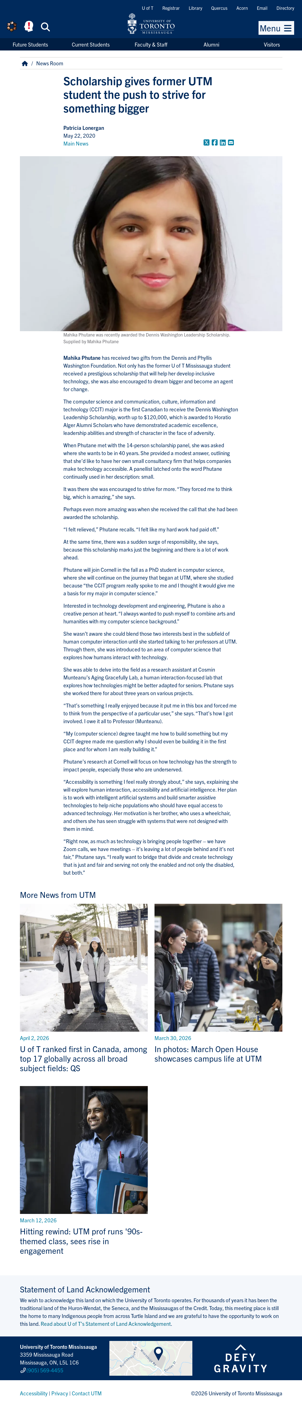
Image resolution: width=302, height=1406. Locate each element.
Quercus (219, 8)
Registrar (171, 8)
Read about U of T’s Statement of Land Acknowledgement (106, 1323)
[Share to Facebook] (215, 142)
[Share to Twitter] (206, 142)
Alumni (211, 44)
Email (262, 8)
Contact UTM (87, 1393)
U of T (147, 8)
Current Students (91, 44)
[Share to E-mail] (231, 142)
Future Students (30, 44)
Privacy (59, 1393)
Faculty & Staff (151, 44)
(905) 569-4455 (44, 1370)
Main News (75, 143)
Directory (285, 8)
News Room (49, 63)
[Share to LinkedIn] (223, 142)
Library (195, 8)
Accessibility (34, 1393)
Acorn (242, 8)
